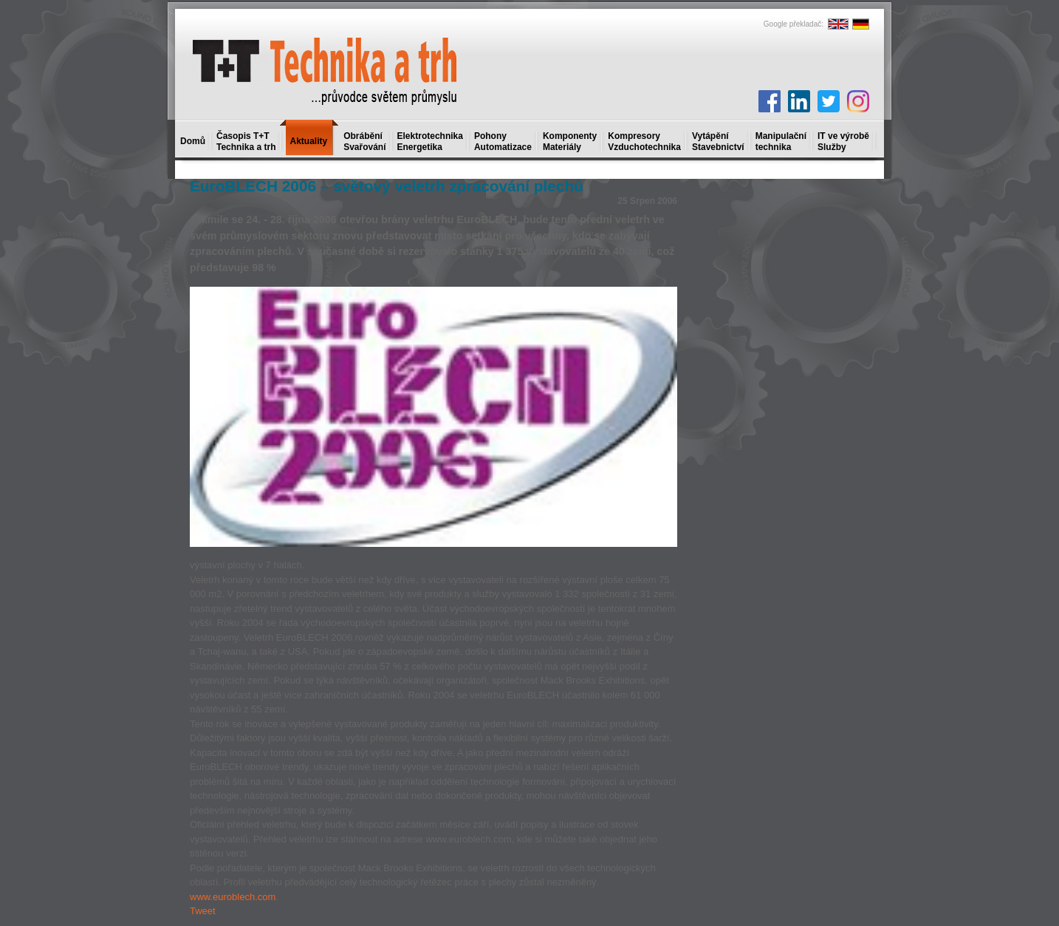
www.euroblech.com (232, 896)
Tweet (203, 910)
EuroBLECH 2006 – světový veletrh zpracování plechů (386, 185)
